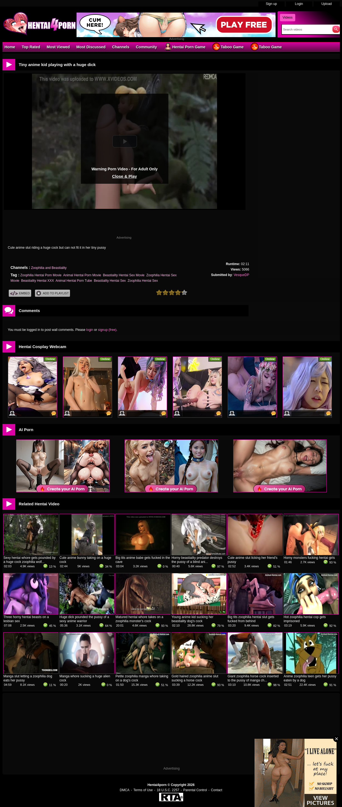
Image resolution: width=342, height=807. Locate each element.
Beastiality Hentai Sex (110, 281)
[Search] (306, 29)
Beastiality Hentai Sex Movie (123, 275)
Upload (326, 4)
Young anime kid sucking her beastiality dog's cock (193, 619)
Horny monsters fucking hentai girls (309, 558)
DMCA (124, 790)
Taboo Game (228, 46)
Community (146, 47)
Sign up (271, 4)
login (89, 330)
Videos (288, 17)
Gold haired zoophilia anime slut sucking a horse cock (195, 678)
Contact (216, 790)
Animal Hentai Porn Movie (82, 275)
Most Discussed (91, 47)
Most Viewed (58, 47)
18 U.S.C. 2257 (168, 790)
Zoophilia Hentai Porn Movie (41, 275)
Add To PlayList (52, 293)
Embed (20, 293)
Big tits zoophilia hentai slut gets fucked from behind (251, 619)
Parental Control (195, 790)
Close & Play (124, 176)
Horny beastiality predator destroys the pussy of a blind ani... (197, 560)
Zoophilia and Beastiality (48, 268)
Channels (120, 47)
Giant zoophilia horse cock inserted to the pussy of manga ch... (253, 678)
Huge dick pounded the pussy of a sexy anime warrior (84, 619)
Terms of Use (143, 790)
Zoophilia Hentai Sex (143, 281)
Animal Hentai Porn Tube (73, 281)
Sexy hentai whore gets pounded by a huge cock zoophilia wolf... (30, 560)
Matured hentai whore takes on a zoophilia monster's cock (139, 619)
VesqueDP (241, 275)
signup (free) (107, 330)
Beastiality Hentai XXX (37, 281)
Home (10, 47)
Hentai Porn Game (184, 46)
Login (299, 4)
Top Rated (31, 47)
